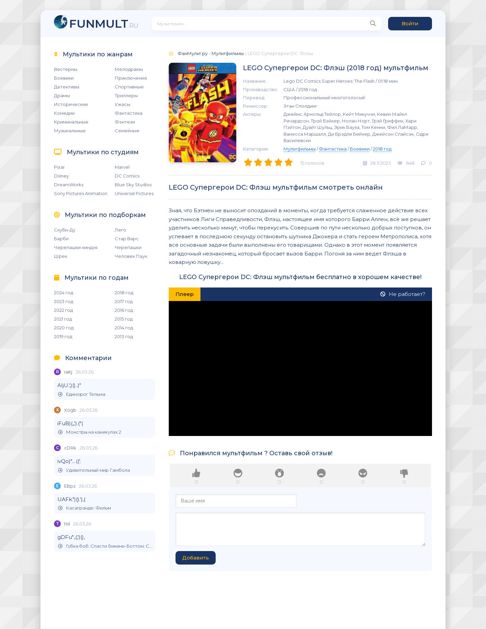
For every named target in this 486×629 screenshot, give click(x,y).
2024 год (63, 292)
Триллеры (126, 95)
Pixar (59, 167)
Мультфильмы (300, 149)
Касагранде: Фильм (84, 508)
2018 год (124, 292)
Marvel (122, 167)
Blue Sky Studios (133, 184)
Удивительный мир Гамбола (94, 470)
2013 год (124, 336)
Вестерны (65, 69)
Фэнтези (125, 122)
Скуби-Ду (64, 230)
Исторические (71, 104)
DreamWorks (68, 184)
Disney (61, 176)
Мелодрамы (129, 69)
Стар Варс (127, 238)
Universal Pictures (134, 193)
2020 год (64, 327)
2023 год (63, 301)
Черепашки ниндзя (76, 247)
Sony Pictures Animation (80, 193)
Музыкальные (70, 130)
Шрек (60, 256)
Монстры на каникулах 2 (89, 432)
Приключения (131, 78)
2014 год (124, 327)
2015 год (124, 319)
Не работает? (402, 294)
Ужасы (122, 104)
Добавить (195, 557)
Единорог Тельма (81, 394)
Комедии (64, 113)
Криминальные (71, 122)
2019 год (63, 336)
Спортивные (129, 86)
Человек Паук (131, 256)
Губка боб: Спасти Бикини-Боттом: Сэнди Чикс (105, 546)
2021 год (63, 319)
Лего (120, 230)
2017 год (124, 301)
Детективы (66, 86)
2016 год (124, 310)
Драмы (62, 95)
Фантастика (128, 113)
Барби (61, 238)
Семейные (127, 130)
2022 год (63, 310)
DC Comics (127, 176)
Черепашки (128, 247)
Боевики (64, 78)
